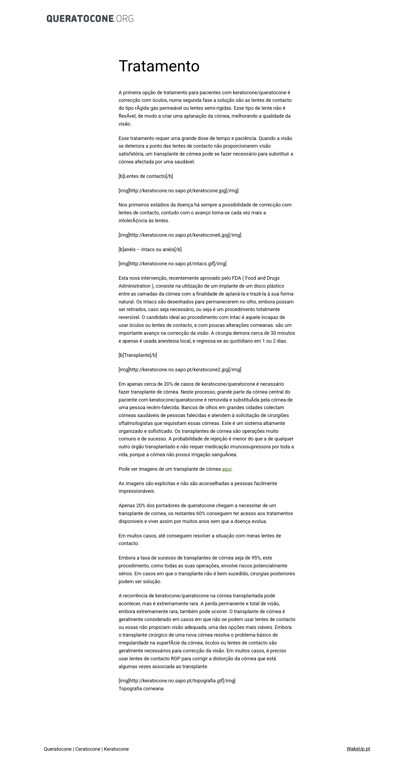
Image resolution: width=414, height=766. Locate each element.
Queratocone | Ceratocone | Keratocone (86, 749)
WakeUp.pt (358, 749)
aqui (226, 469)
